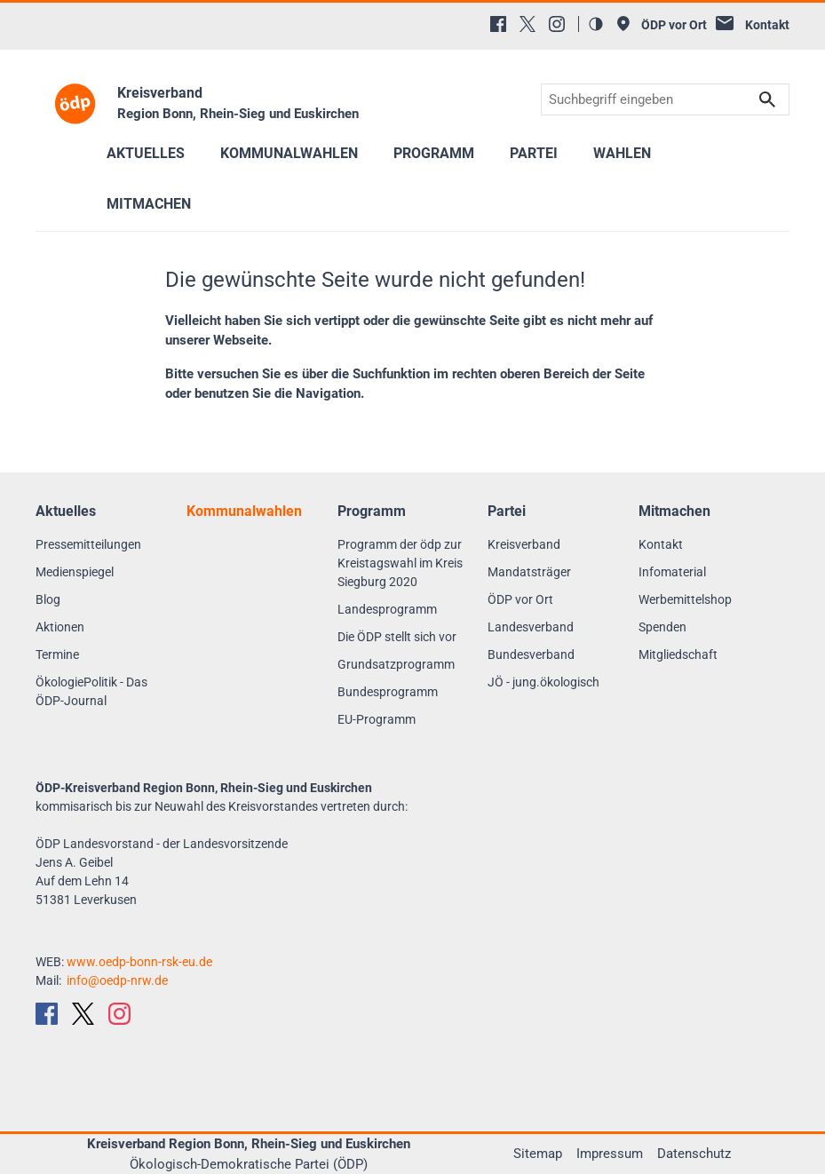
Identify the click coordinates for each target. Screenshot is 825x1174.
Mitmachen (149, 203)
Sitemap (537, 1154)
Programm (433, 153)
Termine (57, 654)
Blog (48, 599)
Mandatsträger (529, 572)
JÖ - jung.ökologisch (543, 682)
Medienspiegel (75, 572)
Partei (534, 153)
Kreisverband (524, 544)
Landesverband (531, 627)
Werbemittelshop (685, 599)
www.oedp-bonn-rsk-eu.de (139, 962)
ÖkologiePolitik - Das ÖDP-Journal (91, 691)
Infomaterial (672, 572)
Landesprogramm (387, 609)
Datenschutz (694, 1154)
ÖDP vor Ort (520, 599)
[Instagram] (557, 24)
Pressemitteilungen (88, 544)
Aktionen (60, 627)
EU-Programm (376, 719)
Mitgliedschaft (678, 654)
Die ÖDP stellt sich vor (396, 637)
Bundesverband (531, 654)
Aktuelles (146, 153)
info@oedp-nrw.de (117, 980)
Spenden (662, 627)
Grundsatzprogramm (396, 664)
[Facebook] (498, 24)
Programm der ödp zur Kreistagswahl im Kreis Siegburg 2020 (400, 563)
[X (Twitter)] (527, 24)
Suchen (767, 99)
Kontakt (661, 544)
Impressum (609, 1154)
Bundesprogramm (387, 692)
